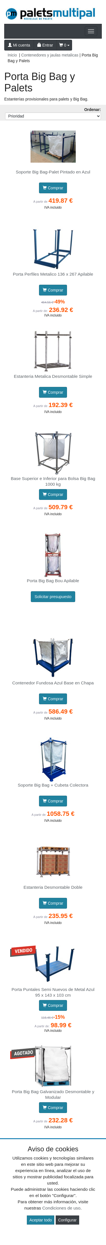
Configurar (67, 1220)
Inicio (12, 55)
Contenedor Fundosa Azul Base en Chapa (53, 682)
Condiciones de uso (61, 1208)
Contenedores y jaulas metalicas (49, 55)
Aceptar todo (40, 1220)
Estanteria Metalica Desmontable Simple (53, 376)
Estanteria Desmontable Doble (53, 887)
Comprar (53, 188)
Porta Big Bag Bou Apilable (53, 580)
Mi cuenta (19, 45)
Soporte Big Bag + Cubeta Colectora (53, 785)
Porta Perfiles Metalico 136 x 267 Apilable (53, 274)
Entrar (45, 45)
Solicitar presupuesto (53, 596)
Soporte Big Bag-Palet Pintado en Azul (53, 171)
